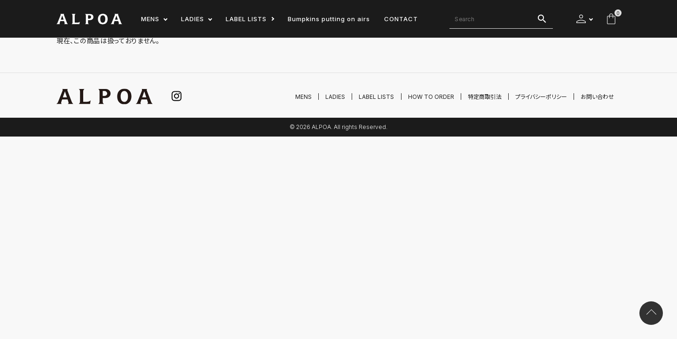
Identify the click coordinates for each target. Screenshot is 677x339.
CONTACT (401, 19)
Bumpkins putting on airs (329, 19)
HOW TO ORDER (431, 96)
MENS (150, 19)
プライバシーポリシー (541, 96)
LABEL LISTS (246, 19)
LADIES (192, 19)
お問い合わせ (597, 96)
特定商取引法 (485, 96)
